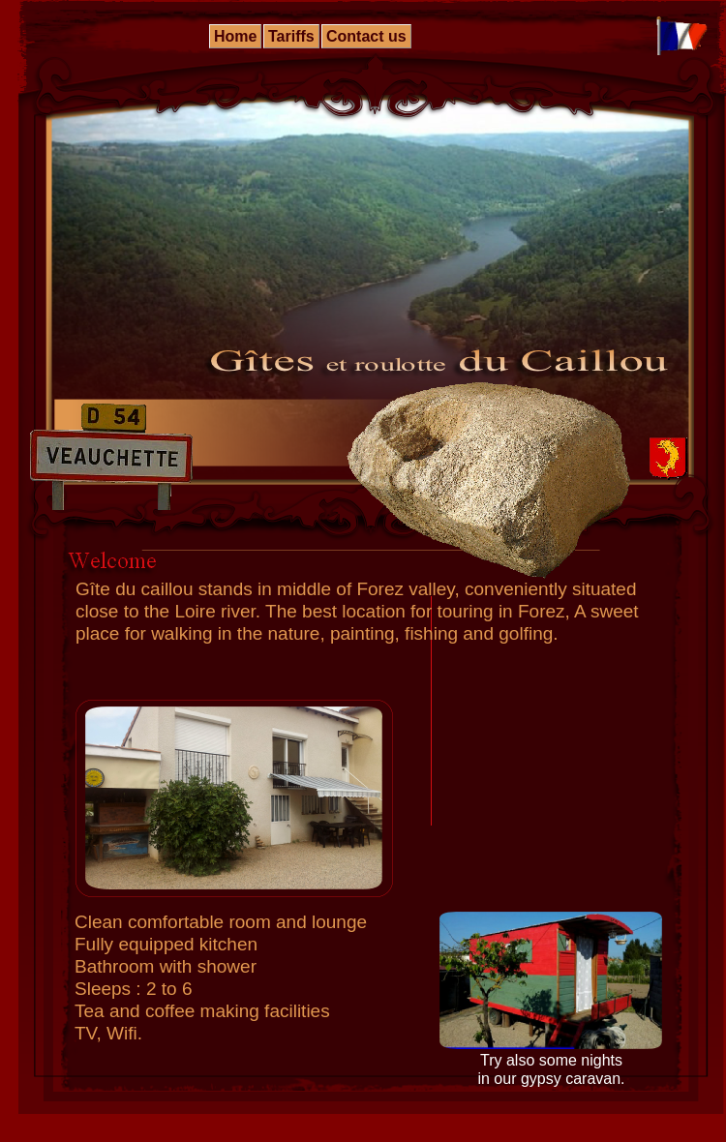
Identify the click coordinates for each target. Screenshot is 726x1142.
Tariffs (291, 36)
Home (235, 36)
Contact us (366, 36)
